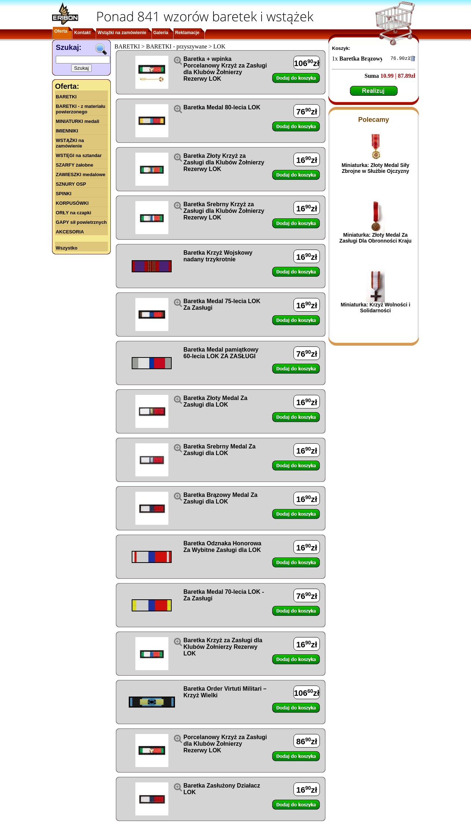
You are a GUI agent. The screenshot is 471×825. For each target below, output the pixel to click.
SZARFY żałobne (74, 165)
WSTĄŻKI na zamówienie (70, 143)
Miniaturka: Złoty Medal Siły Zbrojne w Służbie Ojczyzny (375, 169)
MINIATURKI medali (77, 121)
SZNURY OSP (71, 184)
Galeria (160, 32)
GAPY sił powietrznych (81, 222)
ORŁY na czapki (73, 212)
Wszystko (66, 248)
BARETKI (66, 96)
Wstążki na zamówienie (122, 32)
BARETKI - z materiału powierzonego (80, 109)
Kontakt (82, 32)
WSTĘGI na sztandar (79, 155)
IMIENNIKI (67, 131)
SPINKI (64, 193)
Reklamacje (187, 32)
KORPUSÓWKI (72, 203)
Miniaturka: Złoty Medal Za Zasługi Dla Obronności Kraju (375, 239)
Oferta (60, 31)
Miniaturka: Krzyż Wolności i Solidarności (375, 309)
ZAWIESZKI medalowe (80, 174)
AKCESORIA (70, 232)
